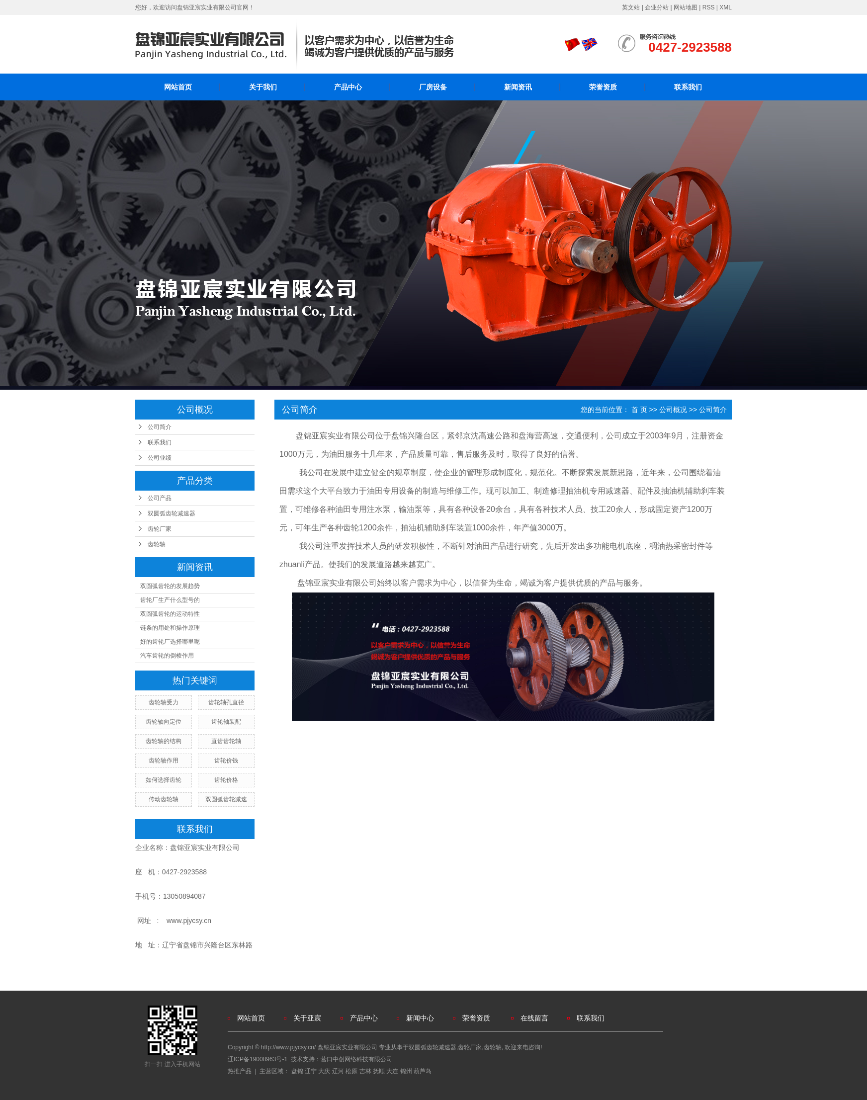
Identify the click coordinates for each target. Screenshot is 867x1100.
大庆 (324, 1071)
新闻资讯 (518, 87)
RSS (708, 7)
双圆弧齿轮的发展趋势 (170, 586)
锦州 (406, 1071)
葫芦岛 (423, 1071)
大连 (392, 1071)
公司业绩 (160, 457)
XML (725, 7)
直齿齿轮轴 (226, 741)
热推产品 (240, 1071)
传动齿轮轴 (163, 799)
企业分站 (657, 7)
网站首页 (178, 87)
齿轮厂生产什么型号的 (170, 599)
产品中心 (348, 87)
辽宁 (311, 1071)
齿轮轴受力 (163, 702)
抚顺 (379, 1071)
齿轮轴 (157, 544)
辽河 (338, 1071)
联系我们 (688, 87)
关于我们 (263, 87)
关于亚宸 (307, 1018)
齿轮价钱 (226, 760)
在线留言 (534, 1018)
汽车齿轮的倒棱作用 (167, 655)
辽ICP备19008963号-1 (257, 1059)
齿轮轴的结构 (163, 741)
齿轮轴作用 (163, 760)
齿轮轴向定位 (163, 721)
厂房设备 (433, 87)
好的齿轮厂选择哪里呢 (170, 641)
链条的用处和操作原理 (170, 627)
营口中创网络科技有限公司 (356, 1059)
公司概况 (673, 410)
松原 (351, 1071)
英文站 (631, 7)
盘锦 (297, 1071)
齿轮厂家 (160, 528)
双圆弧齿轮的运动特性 (170, 613)
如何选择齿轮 (163, 779)
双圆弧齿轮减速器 (171, 513)
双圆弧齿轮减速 (226, 799)
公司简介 (160, 426)
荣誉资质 (603, 87)
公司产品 (160, 498)
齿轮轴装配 (226, 721)
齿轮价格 (226, 779)
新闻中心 (420, 1018)
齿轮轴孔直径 (226, 702)
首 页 (639, 410)
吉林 (365, 1071)
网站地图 (685, 7)
